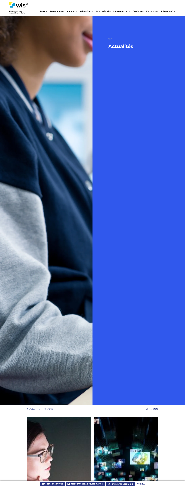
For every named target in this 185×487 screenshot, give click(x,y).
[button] (43, 11)
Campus (31, 409)
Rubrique (48, 409)
